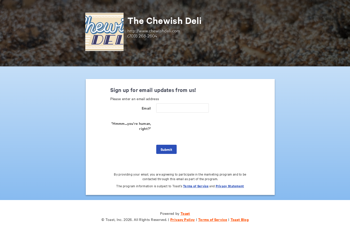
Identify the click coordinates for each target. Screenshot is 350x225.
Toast (185, 213)
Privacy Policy (182, 219)
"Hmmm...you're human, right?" (131, 126)
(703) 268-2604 (142, 35)
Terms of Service (196, 185)
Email (146, 108)
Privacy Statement (230, 185)
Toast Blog (240, 219)
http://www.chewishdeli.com (153, 30)
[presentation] (195, 129)
